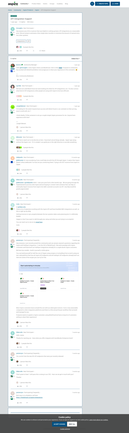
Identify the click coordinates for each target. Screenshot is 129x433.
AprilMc (18, 86)
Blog (66, 4)
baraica (18, 65)
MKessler (19, 137)
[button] (102, 4)
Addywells (19, 157)
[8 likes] (25, 47)
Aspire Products (28, 10)
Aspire (37, 10)
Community (17, 10)
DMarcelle (19, 180)
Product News (36, 4)
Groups (52, 4)
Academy (60, 4)
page (60, 68)
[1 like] (23, 127)
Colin (18, 204)
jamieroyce (19, 240)
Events (45, 4)
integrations (21, 41)
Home (10, 10)
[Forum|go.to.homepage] (13, 4)
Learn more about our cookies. (98, 420)
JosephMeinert (21, 106)
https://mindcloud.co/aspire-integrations (29, 397)
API (29, 41)
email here (39, 222)
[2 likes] (24, 170)
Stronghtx (19, 28)
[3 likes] (25, 96)
